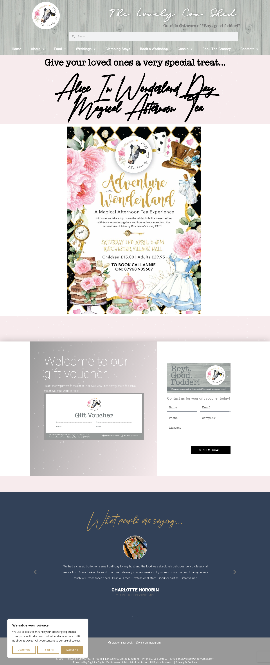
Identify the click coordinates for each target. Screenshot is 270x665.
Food (60, 48)
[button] (35, 572)
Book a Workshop (154, 49)
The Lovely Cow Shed (172, 15)
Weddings (86, 48)
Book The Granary (216, 49)
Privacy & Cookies (186, 662)
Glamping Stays (117, 49)
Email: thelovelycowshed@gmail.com (192, 658)
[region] (47, 638)
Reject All (48, 649)
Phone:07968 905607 (155, 658)
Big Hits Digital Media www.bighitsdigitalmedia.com (118, 662)
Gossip (185, 48)
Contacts (249, 48)
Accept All (72, 649)
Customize (24, 649)
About (37, 48)
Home (16, 49)
